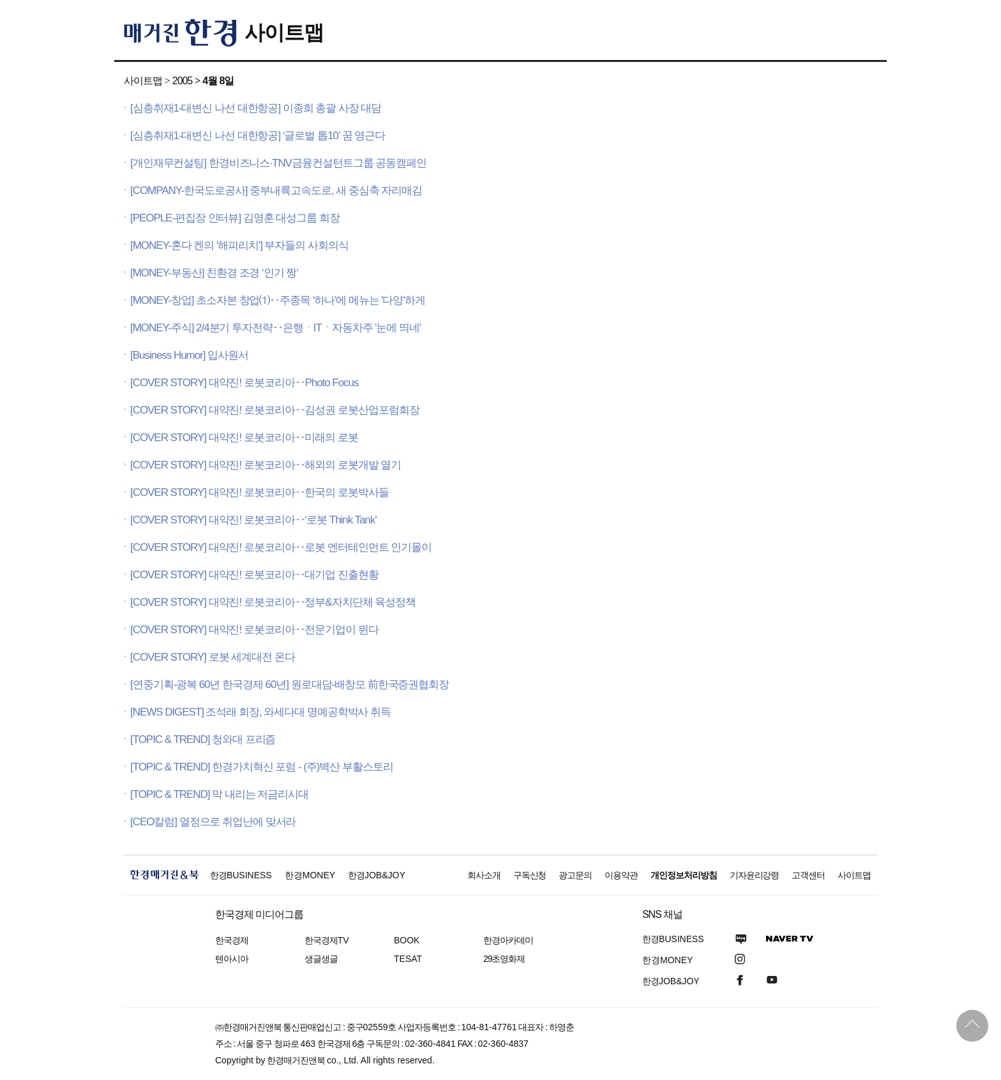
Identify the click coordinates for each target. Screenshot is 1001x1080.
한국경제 (231, 940)
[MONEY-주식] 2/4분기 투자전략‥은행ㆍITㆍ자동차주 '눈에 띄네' (275, 328)
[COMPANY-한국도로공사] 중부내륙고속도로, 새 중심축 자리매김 (276, 190)
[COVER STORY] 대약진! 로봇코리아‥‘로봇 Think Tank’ (253, 520)
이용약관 (621, 875)
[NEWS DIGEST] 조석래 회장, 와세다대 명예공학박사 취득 (260, 712)
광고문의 (575, 875)
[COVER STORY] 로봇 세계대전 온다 (212, 657)
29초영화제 (504, 959)
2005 (182, 80)
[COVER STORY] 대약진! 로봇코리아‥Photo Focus (244, 383)
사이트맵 (284, 32)
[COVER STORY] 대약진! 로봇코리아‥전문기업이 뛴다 (254, 630)
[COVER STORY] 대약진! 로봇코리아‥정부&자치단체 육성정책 (273, 602)
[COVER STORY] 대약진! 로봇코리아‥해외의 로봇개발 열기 (265, 465)
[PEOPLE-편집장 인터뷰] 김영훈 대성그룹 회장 (235, 218)
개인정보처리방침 (684, 875)
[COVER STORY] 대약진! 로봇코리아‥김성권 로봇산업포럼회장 (274, 410)
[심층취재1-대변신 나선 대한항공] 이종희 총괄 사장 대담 (255, 108)
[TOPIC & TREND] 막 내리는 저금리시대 (219, 794)
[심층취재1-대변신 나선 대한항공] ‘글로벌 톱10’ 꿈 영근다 (257, 136)
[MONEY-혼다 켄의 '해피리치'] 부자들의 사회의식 (239, 245)
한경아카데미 (508, 940)
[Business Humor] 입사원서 (189, 355)
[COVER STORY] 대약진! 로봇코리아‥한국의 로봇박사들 (259, 492)
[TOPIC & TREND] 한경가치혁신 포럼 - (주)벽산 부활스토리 (261, 767)
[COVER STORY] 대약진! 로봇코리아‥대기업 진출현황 (254, 575)
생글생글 (321, 959)
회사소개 (483, 875)
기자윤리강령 (754, 875)
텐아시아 (231, 959)
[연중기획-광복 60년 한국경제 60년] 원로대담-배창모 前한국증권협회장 (289, 685)
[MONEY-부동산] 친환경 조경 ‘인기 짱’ (214, 273)
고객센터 (808, 875)
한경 (241, 875)
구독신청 (529, 875)
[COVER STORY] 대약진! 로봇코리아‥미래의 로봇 (244, 437)
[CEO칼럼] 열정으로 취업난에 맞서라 (213, 822)
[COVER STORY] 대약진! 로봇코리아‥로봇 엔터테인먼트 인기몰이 (281, 547)
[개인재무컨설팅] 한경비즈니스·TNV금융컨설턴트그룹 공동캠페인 (278, 163)
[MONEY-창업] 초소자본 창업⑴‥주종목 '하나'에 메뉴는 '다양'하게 (277, 300)
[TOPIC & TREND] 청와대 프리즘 (202, 739)
